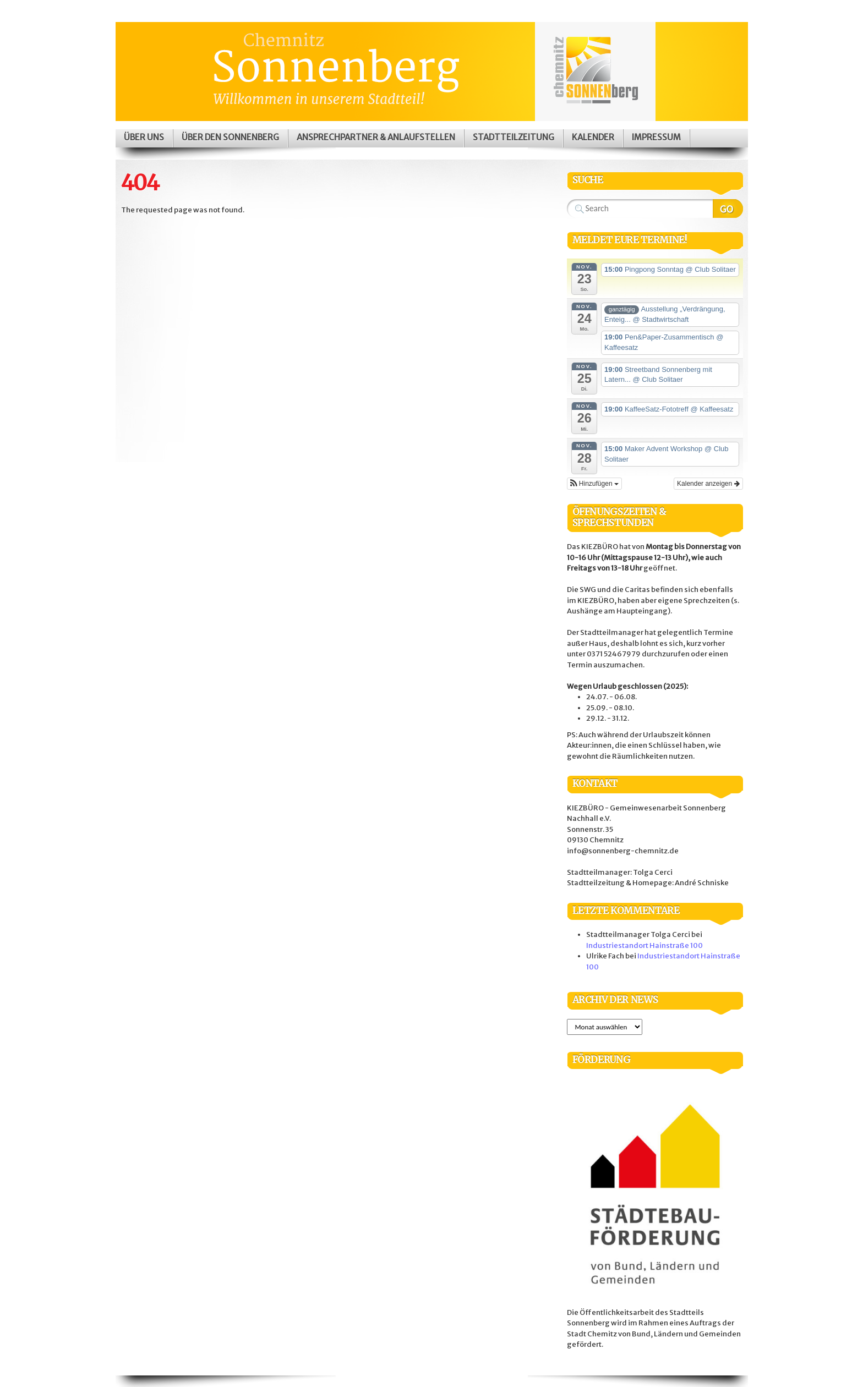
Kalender (593, 137)
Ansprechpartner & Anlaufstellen (376, 137)
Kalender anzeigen (708, 483)
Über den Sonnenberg (230, 137)
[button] (594, 483)
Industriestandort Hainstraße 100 (644, 945)
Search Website (728, 208)
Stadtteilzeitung (513, 137)
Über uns (144, 137)
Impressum (656, 137)
